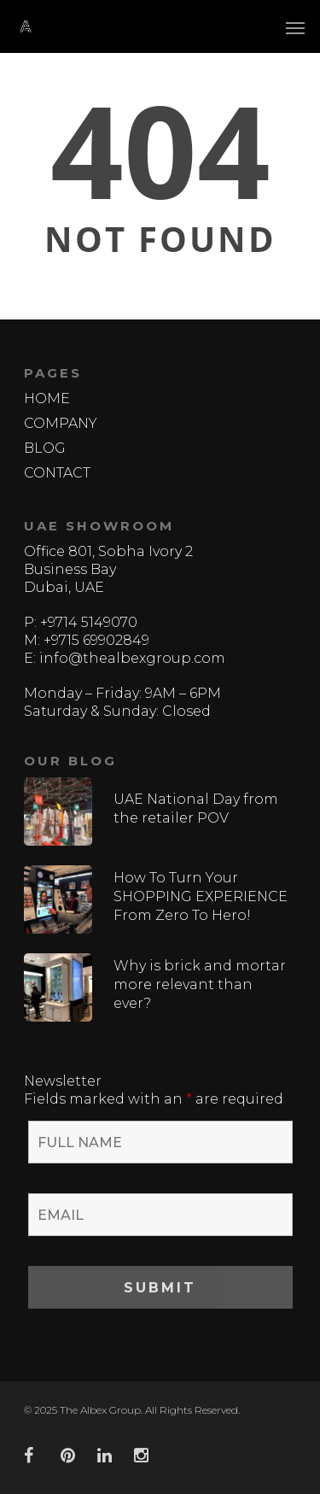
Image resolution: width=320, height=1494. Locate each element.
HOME (47, 398)
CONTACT (57, 473)
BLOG (45, 448)
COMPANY (60, 423)
